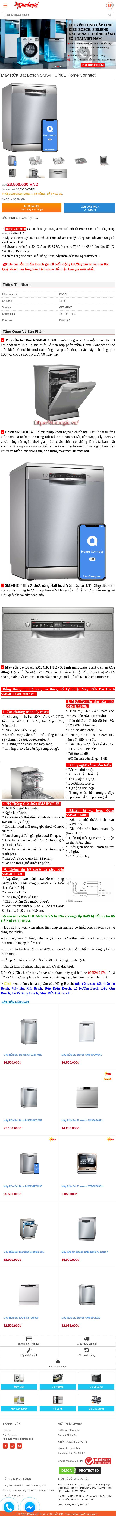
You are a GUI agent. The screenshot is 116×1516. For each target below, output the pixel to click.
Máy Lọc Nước (19, 1408)
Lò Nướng (58, 1387)
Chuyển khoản (10, 1435)
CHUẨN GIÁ (57, 1514)
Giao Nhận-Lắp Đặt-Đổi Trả (71, 1453)
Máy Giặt (19, 1387)
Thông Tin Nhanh (17, 284)
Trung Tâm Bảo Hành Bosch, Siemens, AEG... (25, 1485)
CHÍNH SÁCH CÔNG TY (72, 1441)
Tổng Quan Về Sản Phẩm (23, 331)
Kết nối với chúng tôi (18, 1439)
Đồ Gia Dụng (96, 1408)
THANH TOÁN (11, 1423)
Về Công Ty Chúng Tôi (69, 1430)
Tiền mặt (7, 1430)
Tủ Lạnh (57, 1408)
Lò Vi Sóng (96, 1387)
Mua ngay (31, 208)
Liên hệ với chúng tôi (73, 1479)
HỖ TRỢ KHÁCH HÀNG (17, 1479)
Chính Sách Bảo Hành (69, 1448)
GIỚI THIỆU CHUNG (70, 1423)
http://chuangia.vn (88, 1514)
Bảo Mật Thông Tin (67, 1435)
